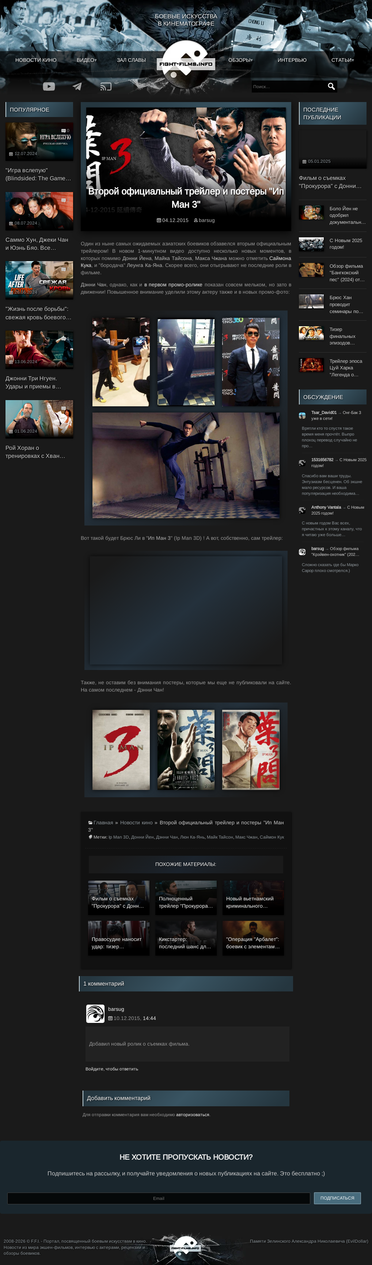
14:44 (149, 1018)
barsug (207, 220)
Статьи (341, 60)
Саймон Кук (272, 837)
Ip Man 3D (119, 837)
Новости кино (36, 60)
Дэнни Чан (167, 837)
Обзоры (239, 60)
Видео (85, 60)
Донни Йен (142, 837)
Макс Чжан (246, 837)
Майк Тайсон (220, 837)
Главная (103, 822)
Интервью (292, 60)
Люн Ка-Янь (192, 837)
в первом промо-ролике (173, 284)
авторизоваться (192, 1114)
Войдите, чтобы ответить (112, 1069)
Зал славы (131, 60)
